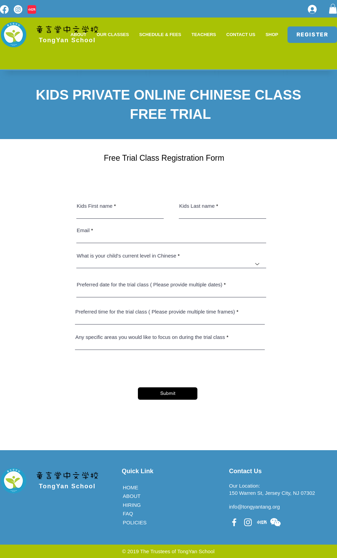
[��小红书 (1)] (262, 522)
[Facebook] (4, 9)
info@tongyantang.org (254, 507)
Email (83, 230)
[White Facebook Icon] (234, 522)
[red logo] (32, 9)
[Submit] (167, 393)
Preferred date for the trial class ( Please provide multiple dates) (149, 284)
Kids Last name (197, 205)
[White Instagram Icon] (248, 522)
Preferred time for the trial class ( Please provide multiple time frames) (155, 311)
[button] (333, 9)
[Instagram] (18, 9)
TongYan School (67, 486)
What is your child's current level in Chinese (126, 255)
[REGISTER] (312, 34)
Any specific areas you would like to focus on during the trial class (150, 337)
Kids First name (94, 205)
